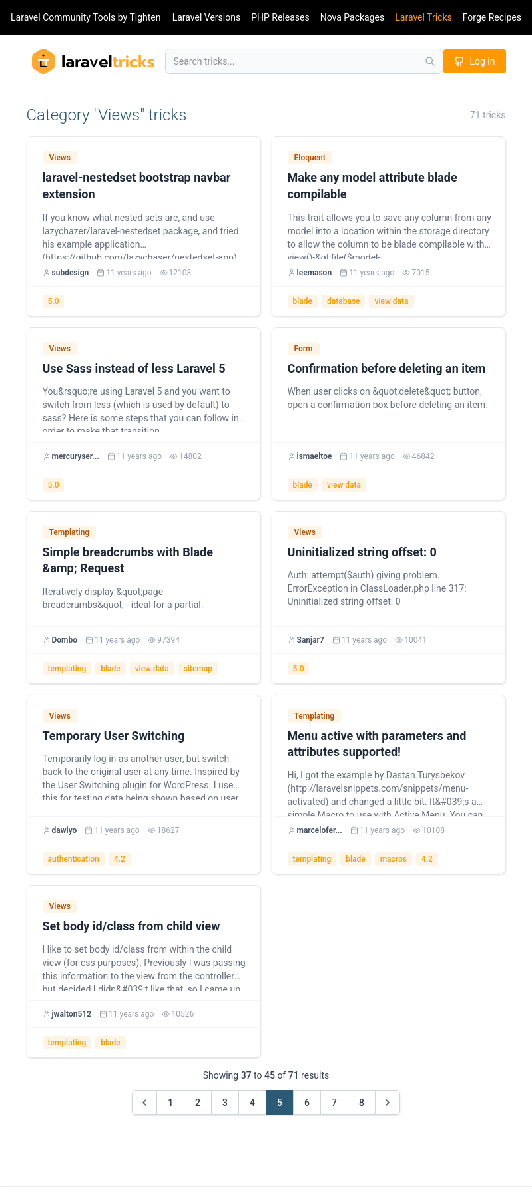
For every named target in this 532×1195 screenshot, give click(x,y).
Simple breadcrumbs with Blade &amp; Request (128, 560)
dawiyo (64, 830)
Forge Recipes (492, 17)
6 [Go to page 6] (307, 1102)
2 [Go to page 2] (197, 1102)
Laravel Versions (206, 17)
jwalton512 (72, 1014)
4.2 (119, 859)
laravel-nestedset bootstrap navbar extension (137, 185)
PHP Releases (280, 17)
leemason (314, 272)
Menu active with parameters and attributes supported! (377, 744)
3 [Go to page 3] (225, 1102)
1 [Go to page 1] (170, 1102)
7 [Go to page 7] (334, 1102)
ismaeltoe (314, 456)
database (343, 301)
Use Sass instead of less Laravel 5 (134, 368)
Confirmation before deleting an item (387, 368)
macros (393, 859)
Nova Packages (352, 17)
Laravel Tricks (423, 17)
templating (67, 668)
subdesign (70, 272)
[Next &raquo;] (387, 1102)
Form (303, 348)
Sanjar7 (310, 640)
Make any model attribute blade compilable (372, 185)
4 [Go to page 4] (252, 1102)
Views (60, 157)
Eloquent (310, 157)
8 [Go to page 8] (361, 1102)
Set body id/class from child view (131, 926)
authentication (73, 859)
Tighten (144, 17)
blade (302, 301)
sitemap (198, 668)
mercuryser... (75, 456)
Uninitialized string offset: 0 (362, 552)
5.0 (53, 301)
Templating (69, 532)
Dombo (65, 640)
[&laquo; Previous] (144, 1102)
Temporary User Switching (114, 736)
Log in (474, 61)
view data (391, 301)
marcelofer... (319, 830)
